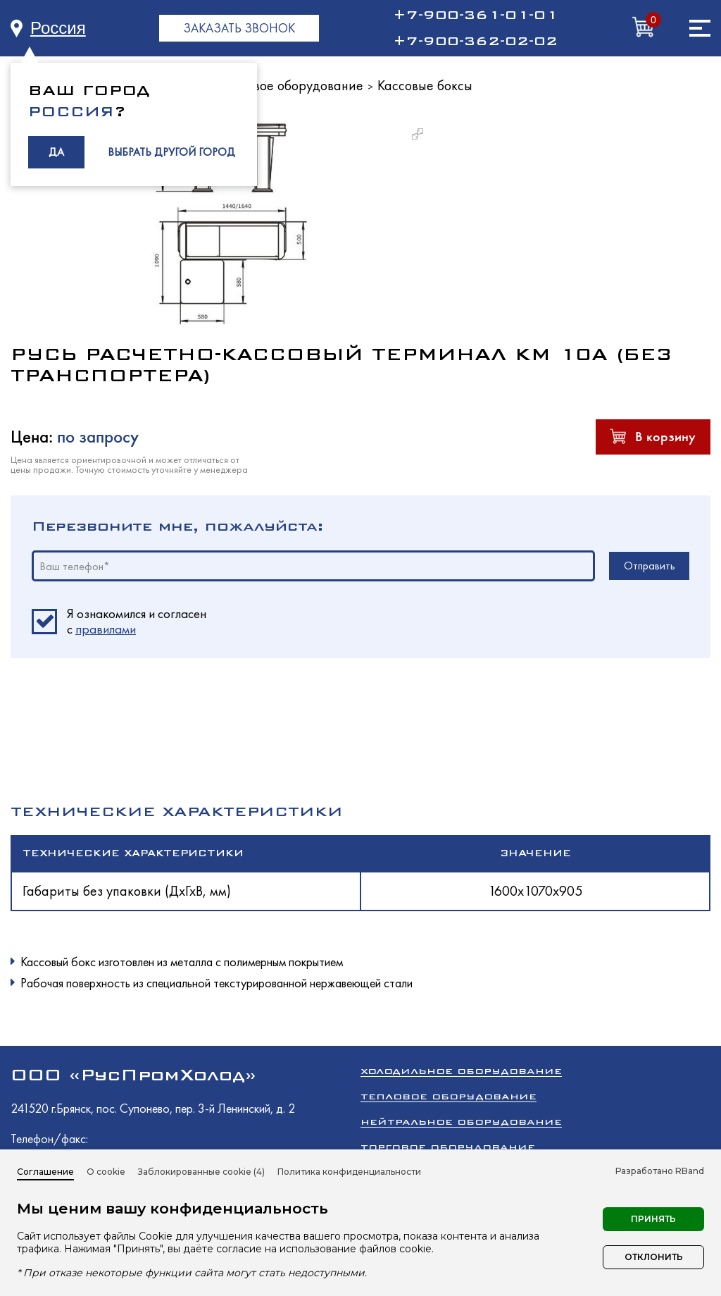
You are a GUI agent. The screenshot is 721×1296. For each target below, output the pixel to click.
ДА (56, 151)
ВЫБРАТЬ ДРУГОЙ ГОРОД (171, 151)
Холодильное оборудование (461, 1071)
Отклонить (654, 1257)
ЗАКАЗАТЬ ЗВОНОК (239, 28)
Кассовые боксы (424, 85)
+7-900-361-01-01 (475, 15)
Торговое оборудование (291, 85)
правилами (105, 629)
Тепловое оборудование (448, 1096)
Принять (653, 1219)
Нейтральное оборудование (461, 1121)
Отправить (649, 565)
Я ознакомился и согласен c (136, 621)
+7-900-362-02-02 (475, 41)
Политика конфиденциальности (349, 1171)
